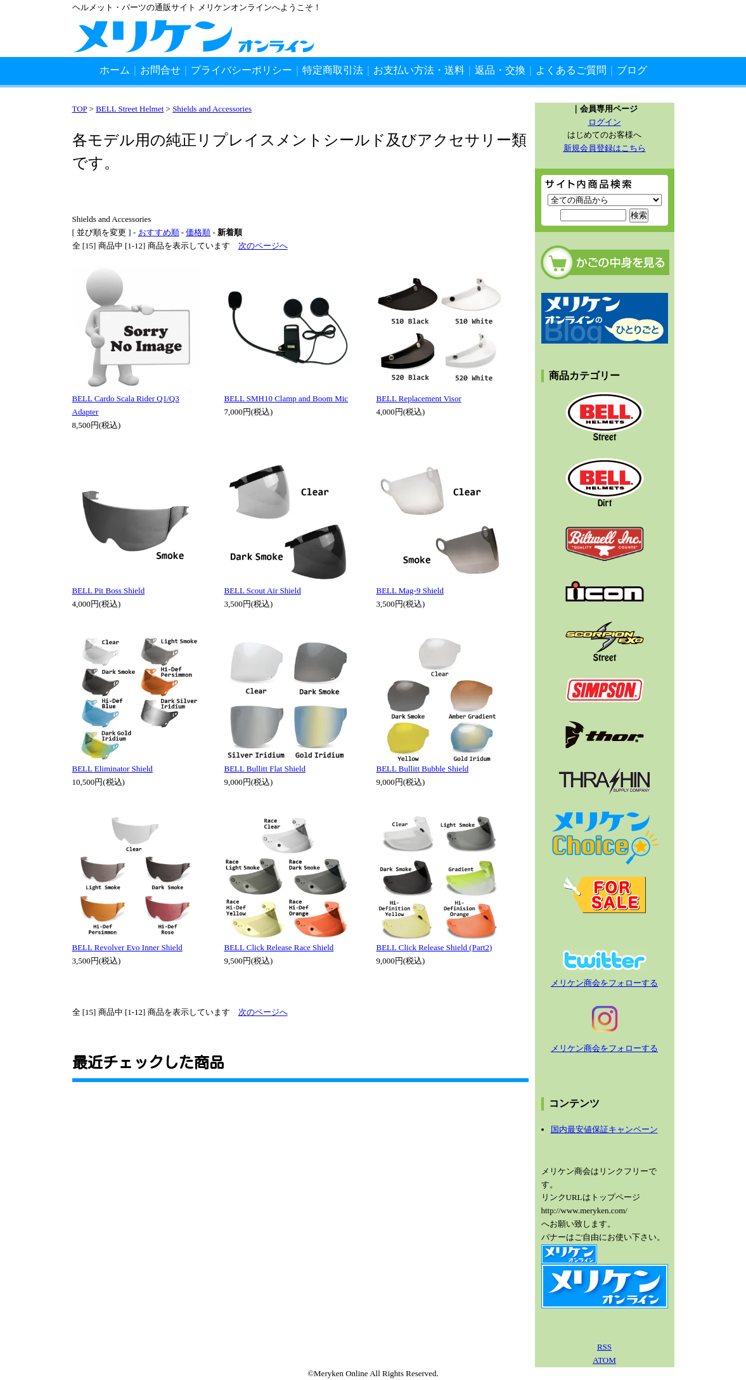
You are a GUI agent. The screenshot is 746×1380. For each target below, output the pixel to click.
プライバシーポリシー (241, 70)
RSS (604, 1346)
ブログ (632, 70)
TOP (79, 108)
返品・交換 (500, 70)
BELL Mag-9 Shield (410, 590)
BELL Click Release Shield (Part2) (434, 947)
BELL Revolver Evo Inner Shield (127, 947)
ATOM (604, 1360)
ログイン (604, 122)
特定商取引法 (332, 70)
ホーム (115, 70)
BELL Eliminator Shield (112, 768)
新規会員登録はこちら (604, 148)
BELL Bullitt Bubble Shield (422, 768)
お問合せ (160, 70)
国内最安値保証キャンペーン (604, 1129)
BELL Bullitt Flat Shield (264, 768)
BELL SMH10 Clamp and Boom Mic (286, 398)
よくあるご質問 (571, 70)
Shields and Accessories (212, 108)
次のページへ (263, 245)
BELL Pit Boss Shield (108, 590)
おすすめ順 (158, 232)
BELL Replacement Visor (418, 398)
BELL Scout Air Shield (262, 590)
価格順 (198, 232)
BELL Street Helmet (130, 108)
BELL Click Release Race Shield (279, 947)
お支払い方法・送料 (419, 70)
